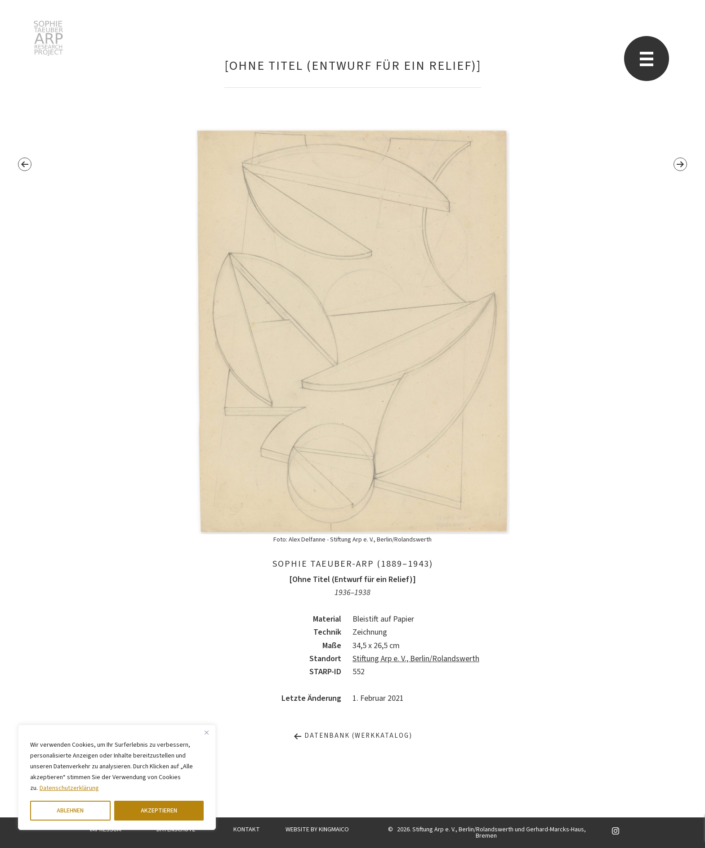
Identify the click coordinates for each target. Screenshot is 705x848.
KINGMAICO (334, 829)
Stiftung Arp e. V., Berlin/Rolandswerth (415, 658)
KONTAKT (246, 829)
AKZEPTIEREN (159, 810)
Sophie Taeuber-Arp (48, 38)
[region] (117, 777)
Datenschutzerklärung (69, 788)
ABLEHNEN (70, 810)
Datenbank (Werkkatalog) (352, 735)
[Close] (206, 732)
